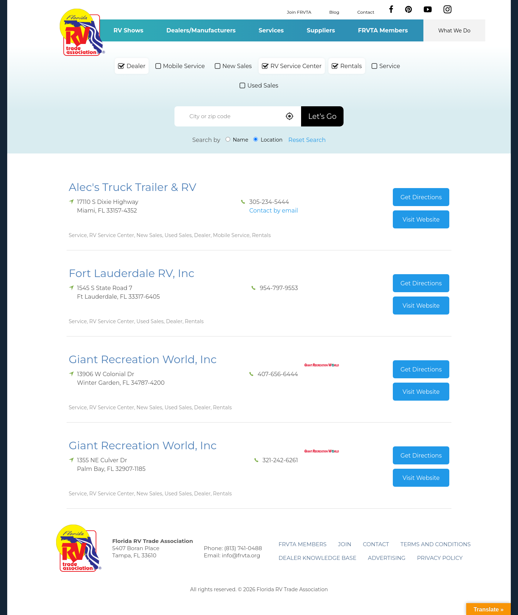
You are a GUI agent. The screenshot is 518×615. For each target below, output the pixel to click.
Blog (334, 11)
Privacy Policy (440, 557)
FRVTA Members (383, 30)
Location (267, 140)
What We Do (454, 30)
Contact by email (273, 210)
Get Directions (421, 197)
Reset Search (307, 140)
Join (344, 544)
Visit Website (421, 219)
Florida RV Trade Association (82, 32)
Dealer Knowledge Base (317, 557)
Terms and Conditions (435, 544)
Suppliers (321, 30)
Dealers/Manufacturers (201, 30)
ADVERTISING (387, 557)
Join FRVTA (299, 11)
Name (237, 140)
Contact (365, 11)
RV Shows (128, 30)
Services (271, 30)
